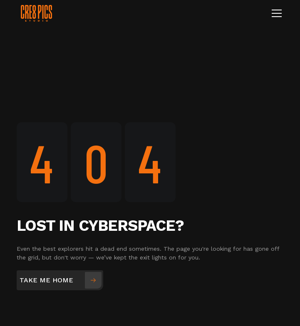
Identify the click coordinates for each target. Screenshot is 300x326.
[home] (122, 13)
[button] (275, 13)
